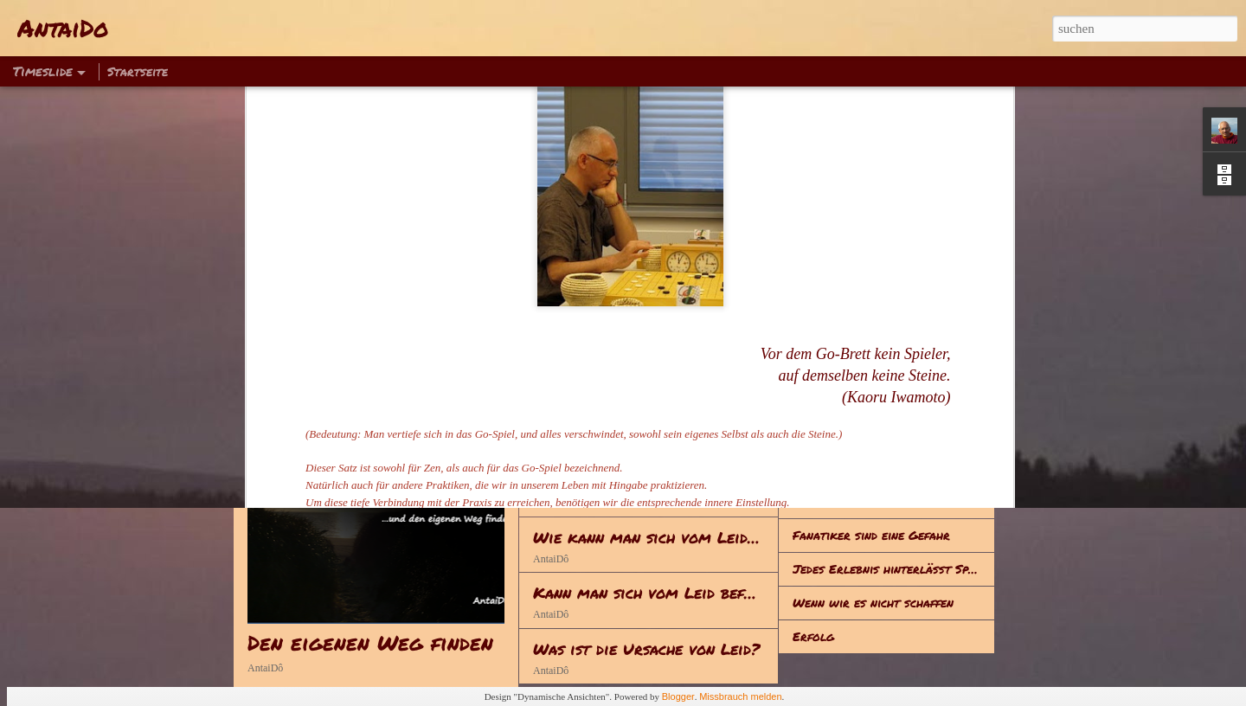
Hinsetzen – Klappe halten (870, 433)
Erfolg (813, 636)
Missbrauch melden (740, 696)
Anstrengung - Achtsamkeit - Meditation (693, 370)
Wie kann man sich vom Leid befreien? (678, 537)
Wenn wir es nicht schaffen (873, 602)
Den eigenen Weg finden (370, 642)
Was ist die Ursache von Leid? (646, 649)
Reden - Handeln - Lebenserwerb (658, 425)
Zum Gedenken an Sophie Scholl (886, 467)
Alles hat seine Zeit (851, 501)
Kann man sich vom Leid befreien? (662, 592)
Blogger (678, 696)
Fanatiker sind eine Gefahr (871, 534)
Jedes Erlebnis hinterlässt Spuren (894, 568)
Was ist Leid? (832, 366)
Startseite (137, 71)
